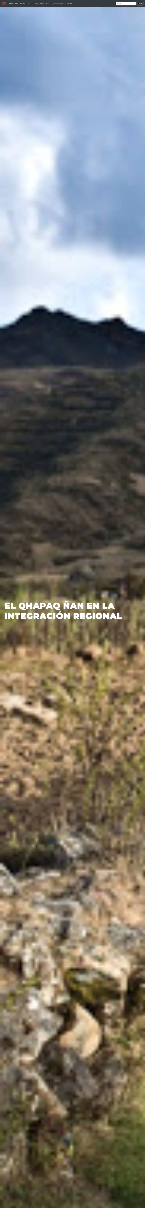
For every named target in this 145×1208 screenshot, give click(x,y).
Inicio (11, 4)
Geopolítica (44, 4)
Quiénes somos (57, 4)
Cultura (26, 4)
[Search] (126, 3)
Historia (18, 4)
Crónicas (34, 4)
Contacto (69, 4)
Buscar (140, 4)
